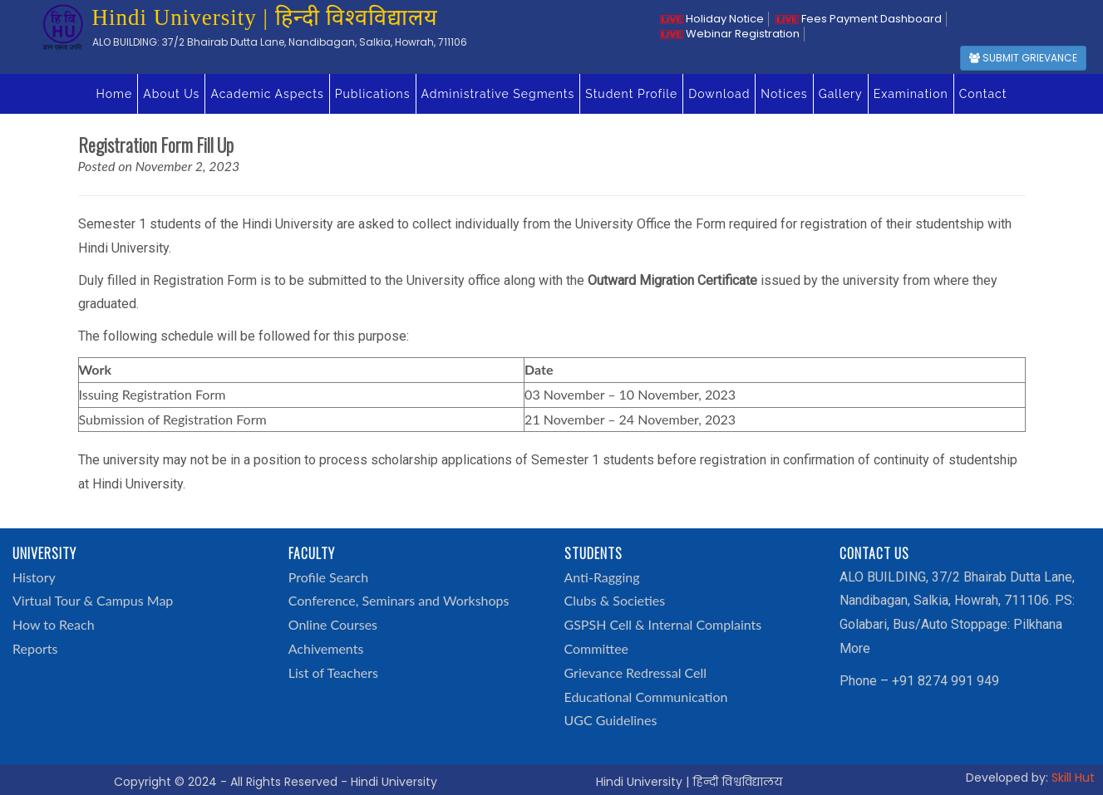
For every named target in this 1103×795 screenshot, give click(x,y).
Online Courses (332, 624)
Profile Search (328, 577)
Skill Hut (1073, 777)
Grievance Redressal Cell (635, 672)
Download (719, 94)
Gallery (841, 94)
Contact (983, 94)
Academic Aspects (266, 94)
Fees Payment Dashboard (859, 19)
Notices (784, 94)
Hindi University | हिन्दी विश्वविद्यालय (689, 781)
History (34, 577)
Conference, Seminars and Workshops (399, 600)
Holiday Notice (712, 19)
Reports (34, 648)
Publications (373, 94)
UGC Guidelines (610, 720)
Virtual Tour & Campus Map (92, 600)
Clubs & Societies (615, 600)
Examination (911, 94)
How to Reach (53, 624)
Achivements (326, 648)
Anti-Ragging (602, 577)
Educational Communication (646, 696)
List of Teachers (333, 672)
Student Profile (631, 94)
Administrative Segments (498, 94)
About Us (171, 94)
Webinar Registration (730, 34)
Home (114, 94)
